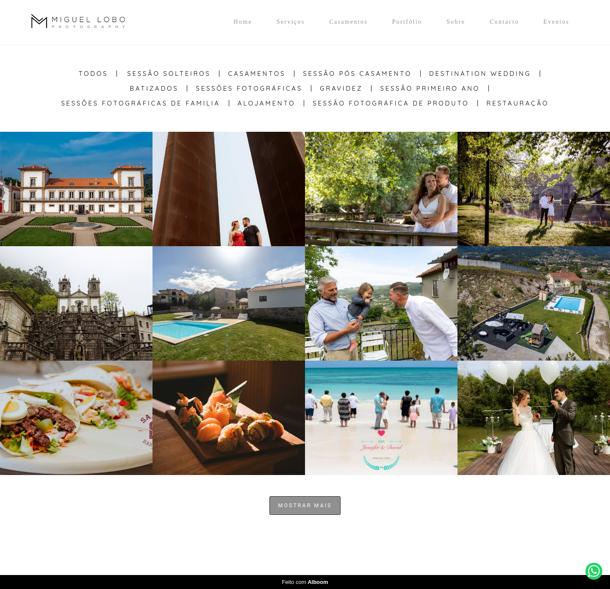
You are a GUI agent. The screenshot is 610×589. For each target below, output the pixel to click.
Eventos (556, 22)
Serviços (291, 22)
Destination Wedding (480, 73)
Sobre (455, 22)
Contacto (504, 22)
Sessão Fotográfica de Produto (391, 103)
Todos (93, 73)
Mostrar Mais (305, 505)
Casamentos (348, 22)
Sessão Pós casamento (357, 73)
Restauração (517, 103)
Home (243, 22)
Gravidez (341, 88)
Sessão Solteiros (169, 73)
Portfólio (407, 22)
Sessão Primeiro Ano (430, 88)
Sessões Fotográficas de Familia (140, 103)
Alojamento (266, 103)
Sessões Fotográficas (249, 88)
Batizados (154, 88)
